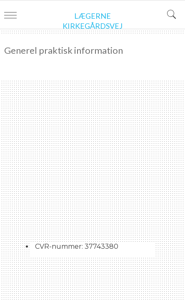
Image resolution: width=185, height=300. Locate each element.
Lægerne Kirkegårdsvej (92, 20)
